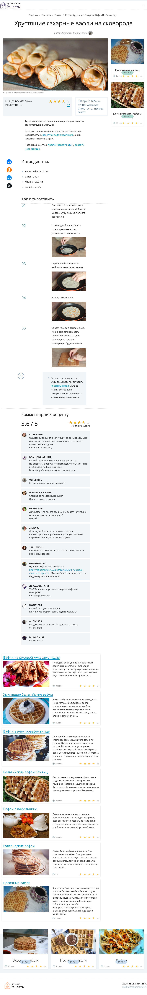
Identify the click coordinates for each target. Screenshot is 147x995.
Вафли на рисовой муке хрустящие (31, 657)
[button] (143, 5)
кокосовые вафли (60, 385)
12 (68, 105)
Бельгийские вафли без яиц (25, 772)
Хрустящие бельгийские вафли (28, 694)
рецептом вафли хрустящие (58, 134)
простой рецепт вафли (60, 144)
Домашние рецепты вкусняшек (14, 985)
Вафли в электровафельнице (26, 731)
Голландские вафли (19, 846)
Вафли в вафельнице (20, 809)
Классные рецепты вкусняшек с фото (10, 5)
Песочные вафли (16, 882)
